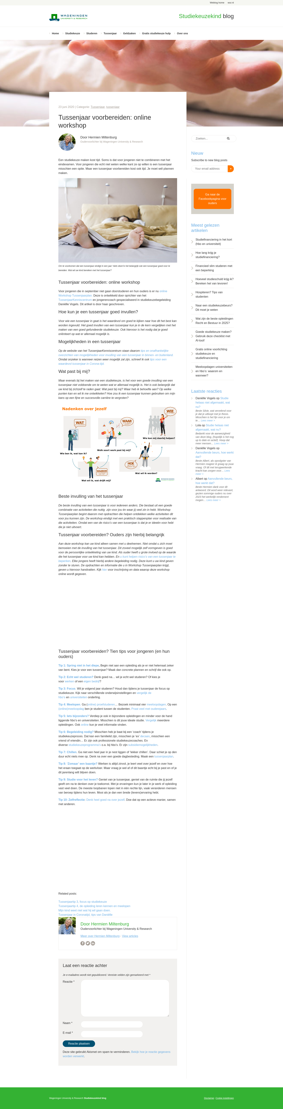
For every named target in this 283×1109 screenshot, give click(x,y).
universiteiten (78, 697)
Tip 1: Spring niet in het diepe (78, 665)
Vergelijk (150, 720)
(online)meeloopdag (71, 708)
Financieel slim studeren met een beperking (214, 268)
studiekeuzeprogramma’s (84, 744)
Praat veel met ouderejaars (148, 708)
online (85, 724)
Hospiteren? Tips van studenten (209, 294)
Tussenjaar (110, 33)
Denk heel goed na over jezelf (105, 799)
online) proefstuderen (101, 704)
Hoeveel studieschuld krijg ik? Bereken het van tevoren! (215, 281)
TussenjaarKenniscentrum (75, 299)
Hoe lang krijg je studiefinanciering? (208, 255)
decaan (145, 736)
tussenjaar (113, 106)
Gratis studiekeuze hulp (156, 33)
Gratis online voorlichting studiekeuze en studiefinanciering (211, 354)
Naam (67, 1023)
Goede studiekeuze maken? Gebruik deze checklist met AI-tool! (213, 336)
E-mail (68, 1032)
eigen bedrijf (92, 681)
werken (69, 681)
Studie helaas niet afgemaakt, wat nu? (213, 402)
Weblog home (217, 2)
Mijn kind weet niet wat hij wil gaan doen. (84, 910)
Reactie (68, 981)
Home (55, 33)
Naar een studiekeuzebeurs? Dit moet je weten (214, 307)
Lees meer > (208, 420)
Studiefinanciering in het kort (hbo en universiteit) (214, 241)
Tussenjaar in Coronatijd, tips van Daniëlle (85, 914)
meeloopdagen (156, 704)
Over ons (182, 33)
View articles (130, 936)
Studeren (91, 33)
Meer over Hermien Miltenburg (99, 936)
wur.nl (231, 2)
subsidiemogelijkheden (143, 744)
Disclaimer (209, 1098)
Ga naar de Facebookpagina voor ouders (212, 199)
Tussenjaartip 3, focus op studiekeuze (82, 901)
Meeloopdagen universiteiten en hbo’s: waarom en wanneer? (214, 371)
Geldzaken (129, 33)
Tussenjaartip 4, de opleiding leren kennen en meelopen (94, 906)
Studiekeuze (72, 33)
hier (104, 569)
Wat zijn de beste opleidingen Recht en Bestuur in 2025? (214, 320)
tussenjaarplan (163, 756)
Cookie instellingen (225, 1098)
